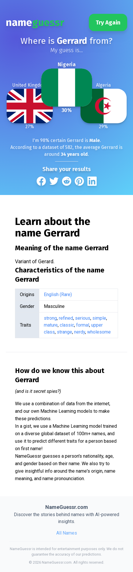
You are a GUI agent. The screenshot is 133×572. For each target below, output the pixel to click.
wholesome (99, 332)
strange (64, 332)
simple (99, 318)
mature (51, 325)
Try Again (108, 22)
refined (66, 318)
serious (82, 318)
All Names (66, 533)
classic (67, 325)
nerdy (79, 332)
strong (50, 318)
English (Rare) (58, 294)
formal (82, 325)
